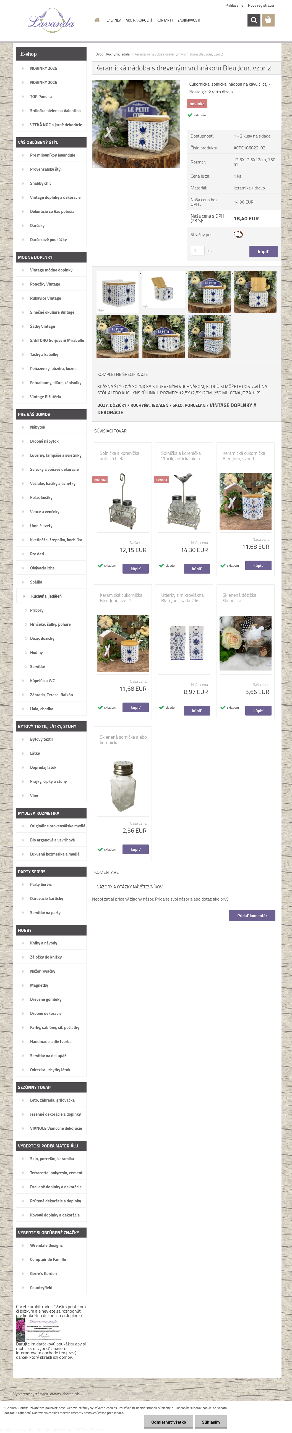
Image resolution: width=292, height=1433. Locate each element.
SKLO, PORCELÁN (189, 405)
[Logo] (51, 20)
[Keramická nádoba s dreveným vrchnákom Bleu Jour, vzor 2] (136, 82)
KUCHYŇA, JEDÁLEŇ (150, 405)
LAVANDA (114, 20)
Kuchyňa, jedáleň (119, 54)
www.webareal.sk (64, 1394)
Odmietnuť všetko (168, 1422)
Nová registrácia (261, 5)
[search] (253, 20)
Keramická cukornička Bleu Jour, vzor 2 (121, 597)
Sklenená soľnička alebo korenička (123, 739)
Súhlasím (211, 1422)
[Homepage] (96, 20)
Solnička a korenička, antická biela (120, 455)
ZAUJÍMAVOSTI (189, 20)
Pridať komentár (252, 915)
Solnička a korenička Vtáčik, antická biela (181, 455)
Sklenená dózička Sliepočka (239, 597)
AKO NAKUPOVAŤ (139, 20)
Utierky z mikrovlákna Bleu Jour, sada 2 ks (182, 597)
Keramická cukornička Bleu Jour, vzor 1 (244, 455)
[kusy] (198, 250)
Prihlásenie (235, 5)
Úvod (99, 54)
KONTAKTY (165, 20)
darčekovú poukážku (55, 1343)
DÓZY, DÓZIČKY (112, 405)
